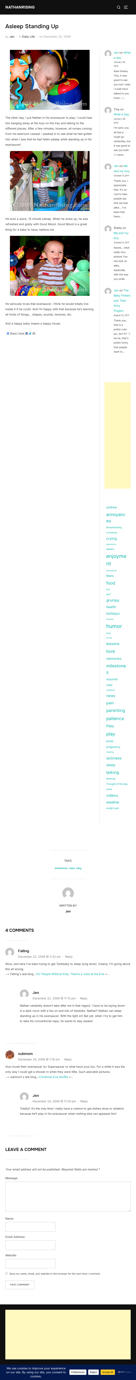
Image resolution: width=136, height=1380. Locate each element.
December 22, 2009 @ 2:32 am (40, 956)
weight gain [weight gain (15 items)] (112, 808)
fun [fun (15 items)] (108, 589)
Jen (12, 36)
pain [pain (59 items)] (110, 703)
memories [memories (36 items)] (113, 658)
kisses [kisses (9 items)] (109, 638)
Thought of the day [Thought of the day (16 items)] (117, 784)
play (78, 868)
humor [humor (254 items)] (114, 626)
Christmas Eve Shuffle (53, 1077)
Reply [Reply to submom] (68, 1059)
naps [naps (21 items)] (109, 685)
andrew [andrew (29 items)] (111, 507)
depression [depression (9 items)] (111, 544)
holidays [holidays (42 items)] (113, 613)
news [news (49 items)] (110, 696)
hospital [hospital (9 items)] (109, 619)
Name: (9, 1218)
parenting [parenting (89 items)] (115, 710)
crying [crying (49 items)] (111, 538)
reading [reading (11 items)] (110, 752)
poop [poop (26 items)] (109, 741)
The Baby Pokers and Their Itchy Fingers (122, 300)
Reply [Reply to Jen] (83, 998)
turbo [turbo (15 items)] (109, 789)
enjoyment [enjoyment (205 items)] (116, 560)
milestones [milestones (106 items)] (116, 669)
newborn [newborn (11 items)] (110, 690)
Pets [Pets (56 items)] (110, 726)
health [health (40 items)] (111, 607)
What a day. (122, 114)
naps (72, 868)
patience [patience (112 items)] (115, 718)
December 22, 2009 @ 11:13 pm (54, 998)
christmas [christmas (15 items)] (111, 532)
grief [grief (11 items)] (108, 594)
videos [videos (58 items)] (112, 795)
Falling (23, 951)
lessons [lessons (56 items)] (112, 643)
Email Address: (15, 1237)
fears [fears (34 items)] (110, 576)
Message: (11, 1178)
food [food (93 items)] (110, 583)
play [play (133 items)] (110, 734)
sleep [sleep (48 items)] (110, 765)
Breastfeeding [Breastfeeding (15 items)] (114, 527)
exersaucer (61, 868)
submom (25, 1054)
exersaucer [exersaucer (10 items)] (111, 570)
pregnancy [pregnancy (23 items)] (113, 747)
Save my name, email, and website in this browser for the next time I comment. (55, 1273)
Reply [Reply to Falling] (69, 956)
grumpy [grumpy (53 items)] (112, 600)
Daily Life (28, 36)
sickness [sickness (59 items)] (113, 758)
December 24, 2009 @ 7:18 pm (39, 1059)
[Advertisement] (117, 435)
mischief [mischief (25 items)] (112, 679)
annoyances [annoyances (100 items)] (116, 517)
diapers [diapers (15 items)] (110, 549)
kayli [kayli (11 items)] (108, 633)
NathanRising (20, 7)
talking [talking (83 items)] (112, 772)
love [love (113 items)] (110, 651)
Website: (11, 1255)
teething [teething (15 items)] (110, 778)
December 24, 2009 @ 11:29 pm (55, 1101)
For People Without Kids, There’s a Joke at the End (70, 974)
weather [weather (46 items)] (112, 802)
